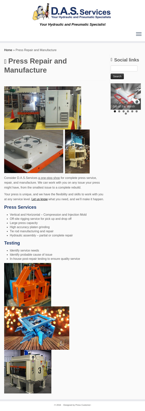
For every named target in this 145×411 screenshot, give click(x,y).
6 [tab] (137, 111)
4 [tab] (128, 111)
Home (8, 50)
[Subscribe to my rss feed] (5, 35)
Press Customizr (83, 405)
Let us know (40, 199)
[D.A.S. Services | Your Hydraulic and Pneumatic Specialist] (72, 11)
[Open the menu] (139, 34)
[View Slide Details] (126, 96)
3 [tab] (124, 111)
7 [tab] (126, 114)
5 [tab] (132, 111)
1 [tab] (115, 111)
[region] (126, 96)
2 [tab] (119, 111)
